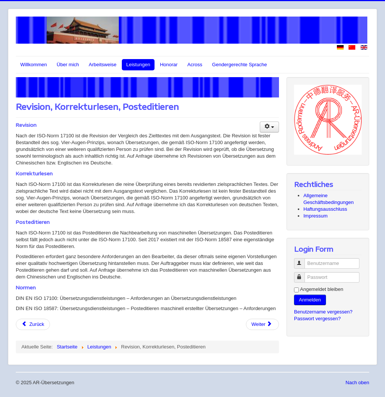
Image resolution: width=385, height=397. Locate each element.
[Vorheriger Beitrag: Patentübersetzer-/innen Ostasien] (33, 324)
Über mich (68, 64)
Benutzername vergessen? (323, 312)
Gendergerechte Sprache (239, 64)
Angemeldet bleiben (321, 289)
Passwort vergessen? (317, 318)
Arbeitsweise (103, 64)
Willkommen (33, 64)
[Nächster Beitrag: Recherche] (262, 324)
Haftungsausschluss (325, 209)
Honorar (168, 64)
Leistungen (138, 64)
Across (194, 64)
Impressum (315, 216)
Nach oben (357, 382)
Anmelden (310, 300)
